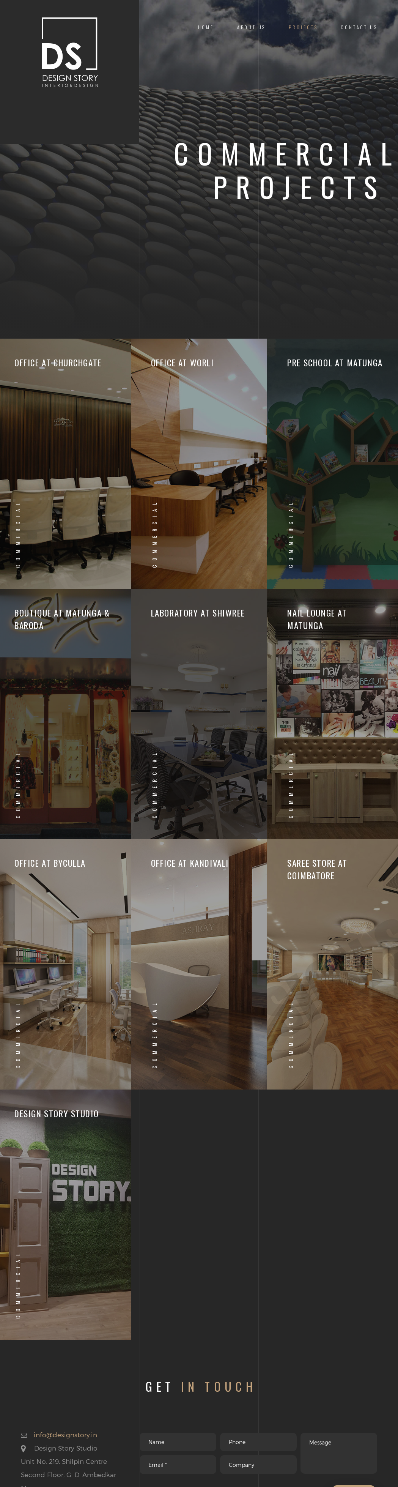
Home (206, 27)
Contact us (359, 27)
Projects (303, 27)
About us (251, 27)
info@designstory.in (65, 1434)
